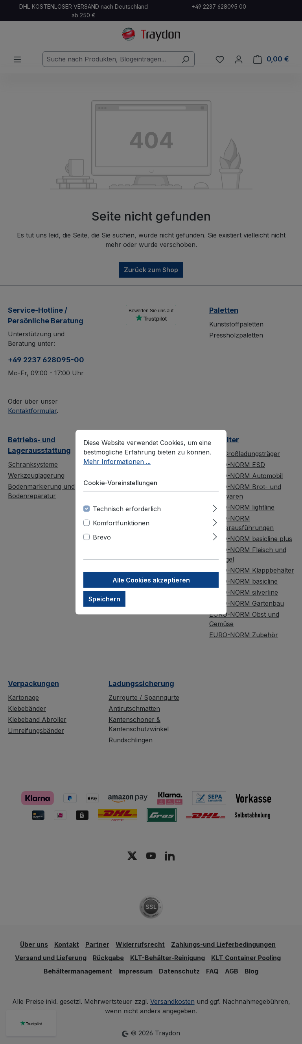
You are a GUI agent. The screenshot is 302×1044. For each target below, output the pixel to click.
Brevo (102, 537)
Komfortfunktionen (121, 523)
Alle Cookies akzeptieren (151, 580)
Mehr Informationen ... (117, 461)
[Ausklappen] (215, 507)
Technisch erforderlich (127, 508)
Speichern (104, 599)
